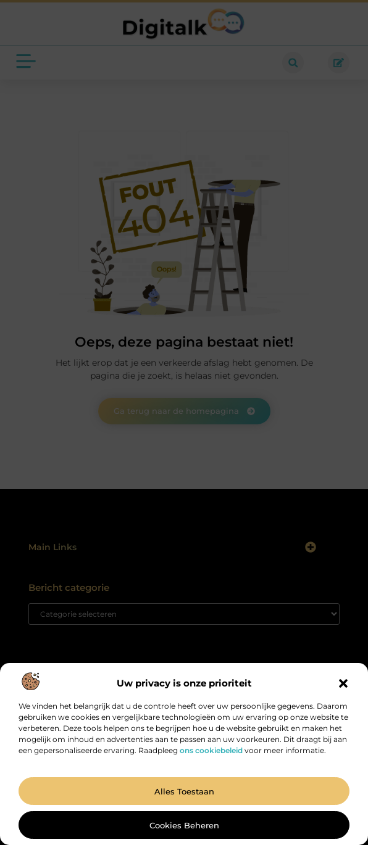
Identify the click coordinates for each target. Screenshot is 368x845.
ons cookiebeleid (211, 750)
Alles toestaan (184, 791)
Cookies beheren (184, 825)
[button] (343, 683)
